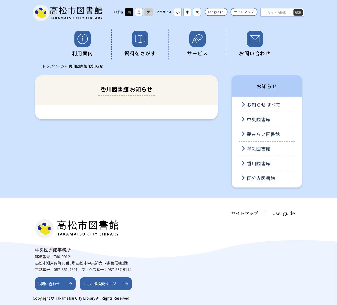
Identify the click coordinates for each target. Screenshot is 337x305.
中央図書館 (259, 119)
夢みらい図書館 (263, 134)
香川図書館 (259, 163)
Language (216, 12)
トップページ (53, 66)
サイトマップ (244, 12)
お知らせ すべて (264, 104)
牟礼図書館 (259, 148)
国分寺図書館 (261, 178)
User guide (283, 213)
